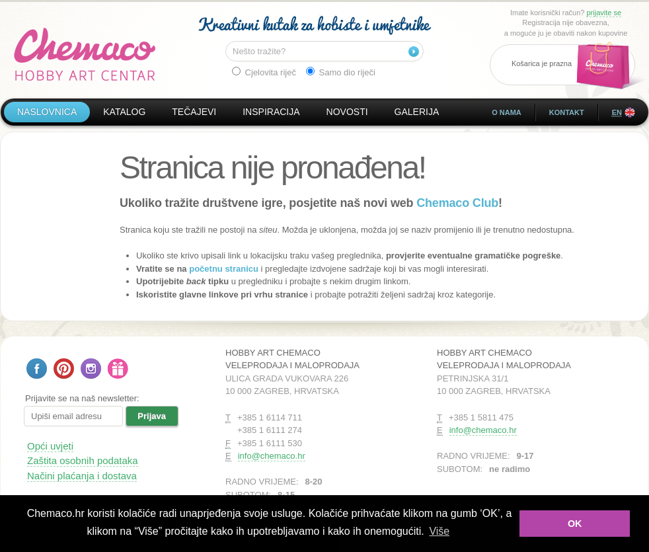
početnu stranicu (223, 269)
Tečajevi (194, 111)
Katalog (124, 111)
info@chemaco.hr (271, 456)
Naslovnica (47, 111)
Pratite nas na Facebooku (36, 368)
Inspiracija (271, 111)
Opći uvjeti (50, 446)
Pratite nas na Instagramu (91, 368)
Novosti (347, 111)
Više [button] (439, 531)
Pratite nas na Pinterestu (64, 368)
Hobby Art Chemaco (85, 54)
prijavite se (603, 13)
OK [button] (575, 523)
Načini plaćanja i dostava (82, 475)
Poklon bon (118, 368)
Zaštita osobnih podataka (82, 460)
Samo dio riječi (340, 72)
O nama (506, 112)
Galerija (417, 111)
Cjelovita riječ (264, 72)
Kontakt (566, 112)
